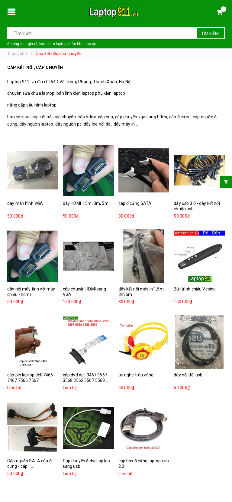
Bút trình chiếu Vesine (195, 289)
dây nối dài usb (188, 374)
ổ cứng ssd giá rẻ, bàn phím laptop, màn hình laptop (51, 44)
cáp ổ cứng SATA (135, 203)
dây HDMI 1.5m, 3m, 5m (85, 203)
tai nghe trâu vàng (136, 374)
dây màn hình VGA (25, 203)
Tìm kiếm (210, 33)
